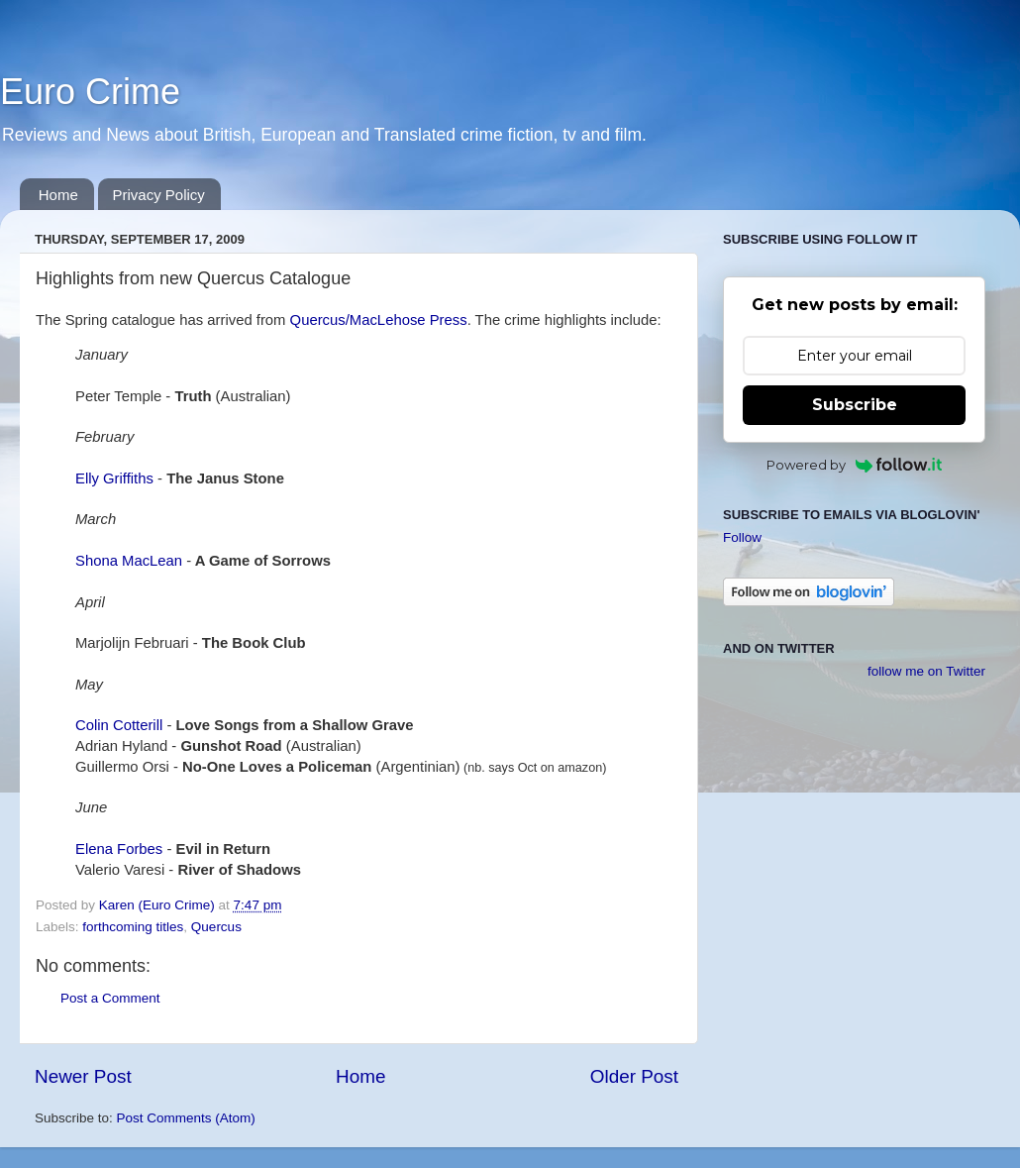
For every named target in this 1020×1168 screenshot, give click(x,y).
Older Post (634, 1076)
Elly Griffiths (114, 478)
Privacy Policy (159, 194)
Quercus (216, 926)
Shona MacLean (128, 561)
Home (58, 194)
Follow (742, 537)
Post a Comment (110, 998)
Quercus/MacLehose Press (378, 320)
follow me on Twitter (926, 671)
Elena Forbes (118, 849)
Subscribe (854, 404)
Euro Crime (90, 91)
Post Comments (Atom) (186, 1118)
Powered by (854, 465)
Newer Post (83, 1076)
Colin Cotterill (118, 725)
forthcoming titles (132, 926)
